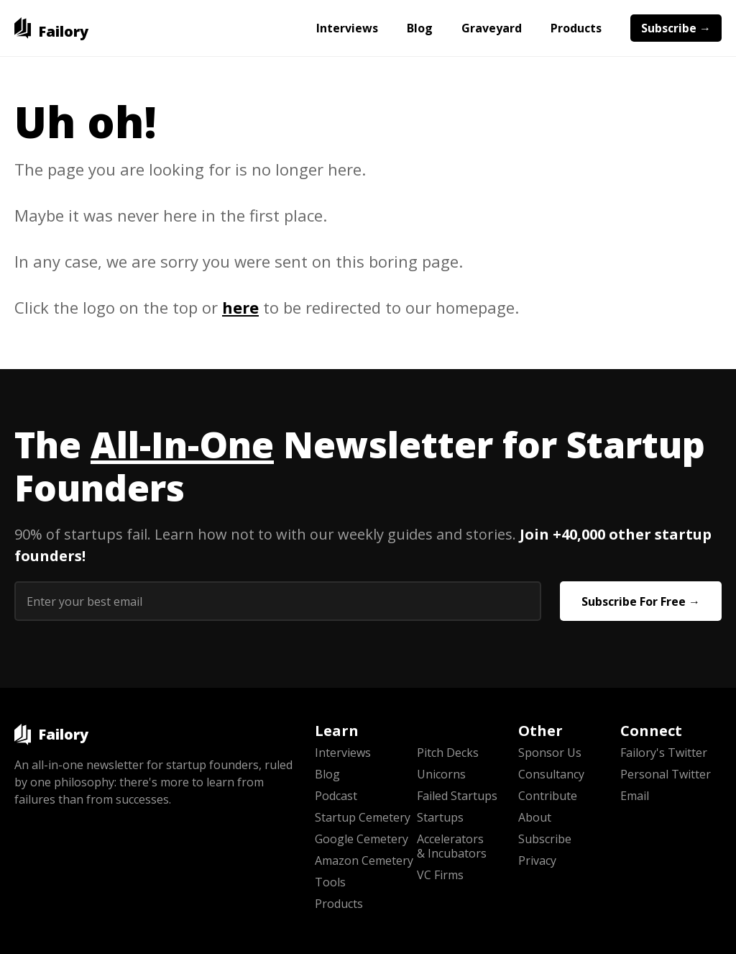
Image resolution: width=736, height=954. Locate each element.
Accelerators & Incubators (452, 846)
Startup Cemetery (362, 817)
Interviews (347, 28)
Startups (440, 817)
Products (576, 28)
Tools (330, 882)
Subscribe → (676, 28)
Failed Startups (457, 796)
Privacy (537, 860)
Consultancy (551, 774)
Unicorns (441, 774)
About (534, 817)
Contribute (547, 796)
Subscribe (544, 839)
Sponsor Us (549, 752)
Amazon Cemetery (364, 860)
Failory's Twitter (663, 752)
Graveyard (491, 28)
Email (634, 796)
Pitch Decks (448, 752)
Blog (420, 28)
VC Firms (440, 875)
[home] (51, 28)
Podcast (336, 796)
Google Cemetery (361, 839)
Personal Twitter (665, 774)
